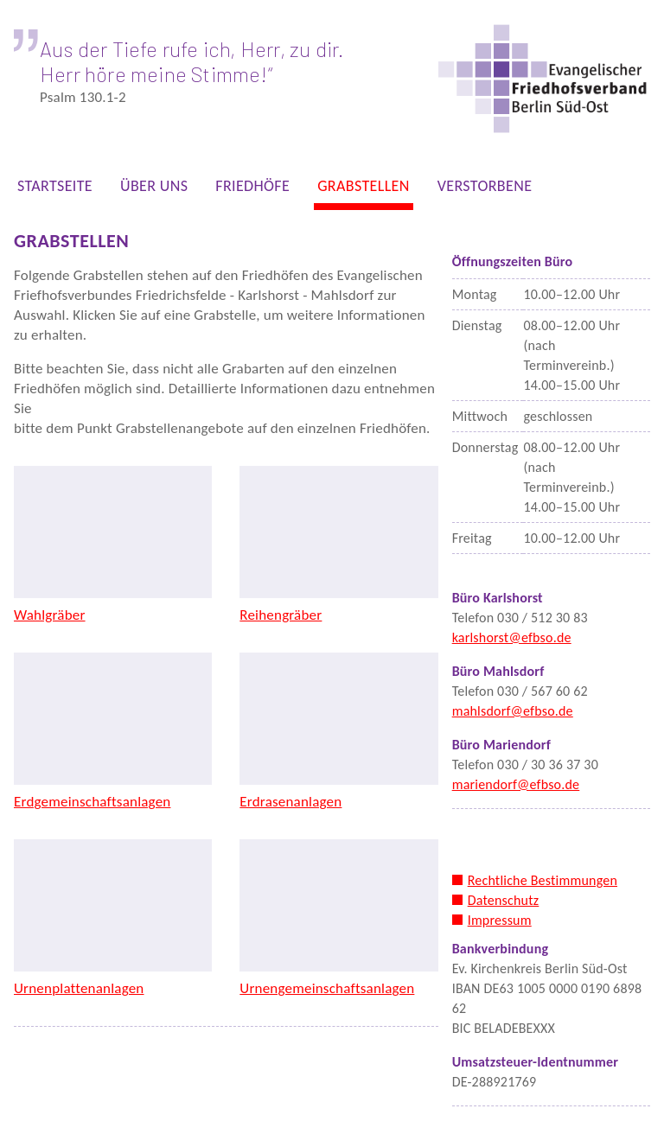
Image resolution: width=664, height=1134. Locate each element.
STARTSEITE (55, 189)
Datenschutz (504, 900)
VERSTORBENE (485, 189)
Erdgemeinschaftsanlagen (92, 802)
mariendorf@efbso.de (516, 784)
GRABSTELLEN (363, 189)
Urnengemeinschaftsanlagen (326, 988)
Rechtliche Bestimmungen (542, 880)
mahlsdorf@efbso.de (512, 711)
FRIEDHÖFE (252, 189)
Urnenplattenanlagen (79, 988)
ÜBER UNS (154, 189)
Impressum (500, 920)
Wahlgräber (50, 615)
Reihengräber (280, 615)
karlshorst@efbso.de (511, 637)
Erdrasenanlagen (290, 802)
